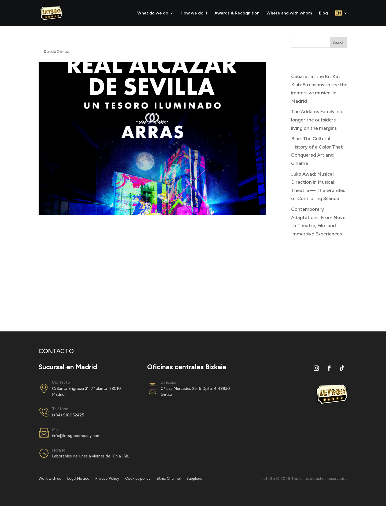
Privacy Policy (107, 479)
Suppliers (194, 479)
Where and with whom (289, 13)
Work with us (50, 479)
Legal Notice (78, 479)
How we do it (194, 13)
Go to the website (58, 305)
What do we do (152, 13)
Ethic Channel (169, 479)
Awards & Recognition (236, 13)
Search (338, 42)
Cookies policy (138, 479)
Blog (323, 13)
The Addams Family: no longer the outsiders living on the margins (316, 120)
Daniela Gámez (56, 51)
